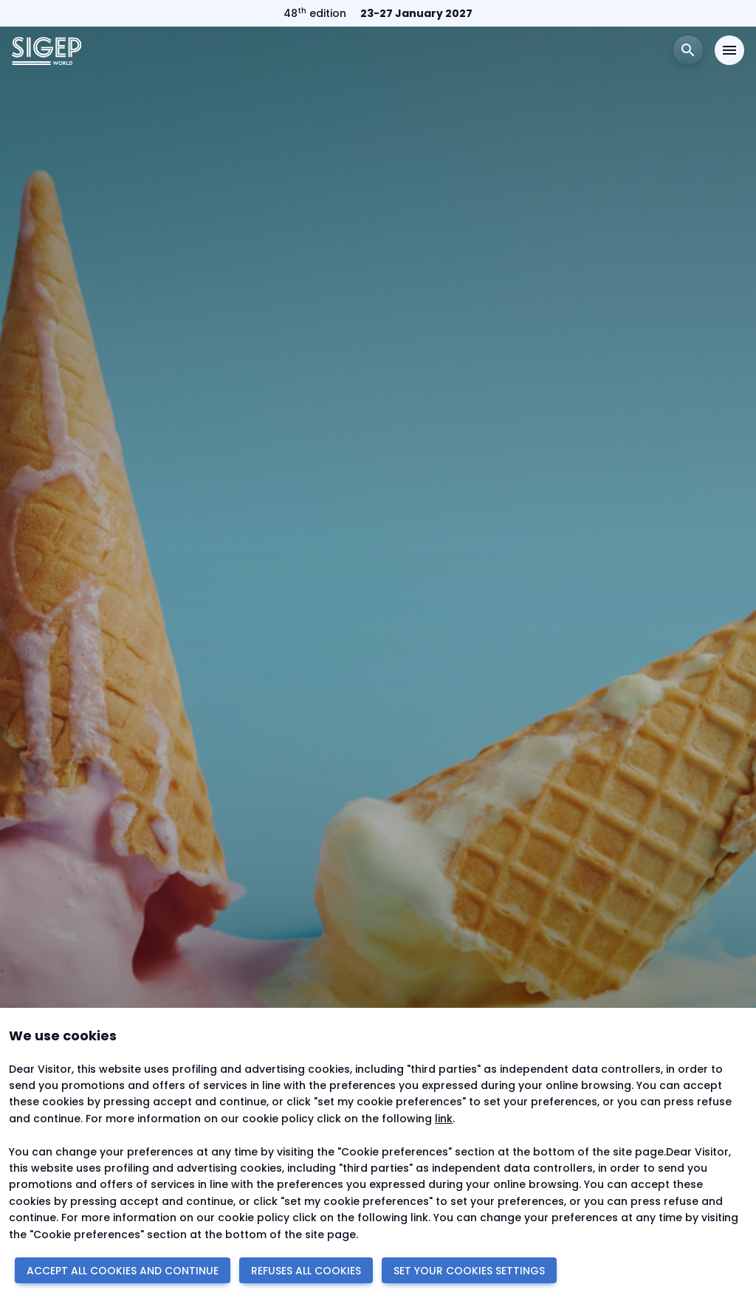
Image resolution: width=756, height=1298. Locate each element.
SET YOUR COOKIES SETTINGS (469, 1270)
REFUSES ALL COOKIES (306, 1270)
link (444, 1118)
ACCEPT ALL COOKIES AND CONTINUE (123, 1270)
